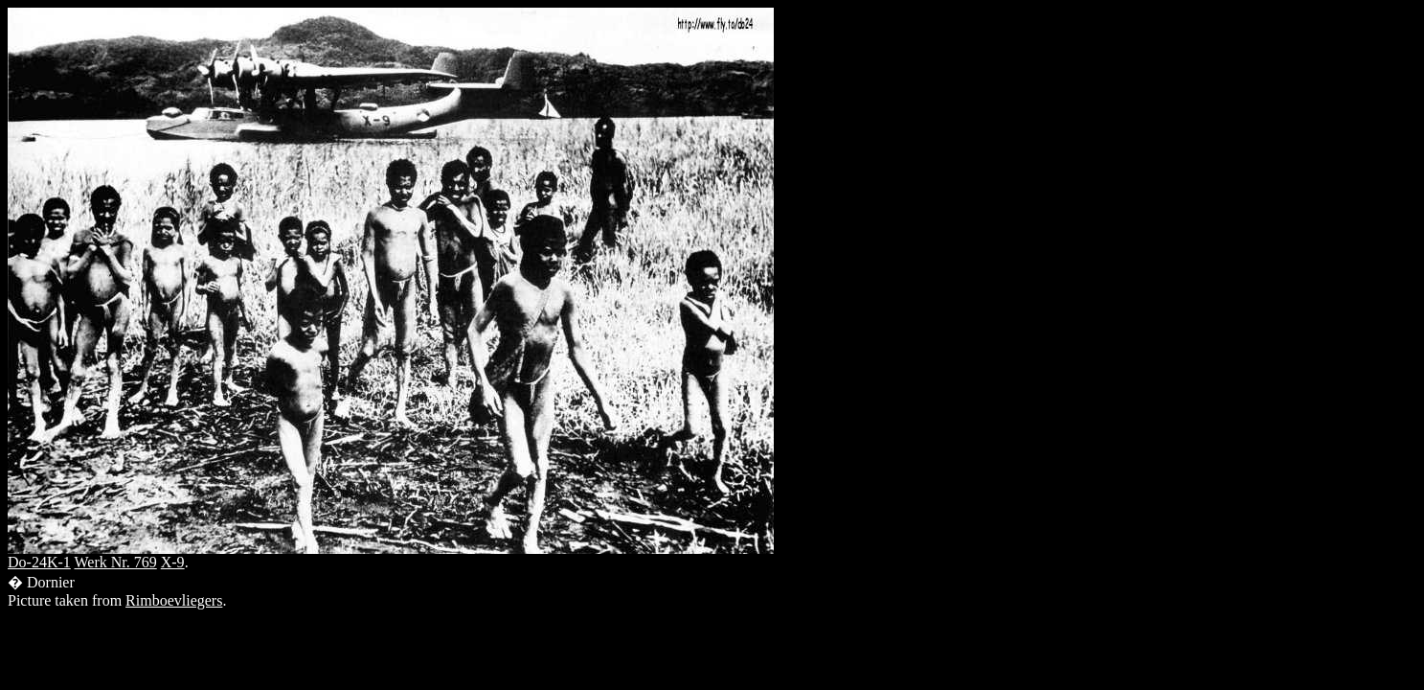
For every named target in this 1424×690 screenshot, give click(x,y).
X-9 (173, 562)
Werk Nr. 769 (115, 562)
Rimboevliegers (173, 600)
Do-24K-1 (39, 562)
